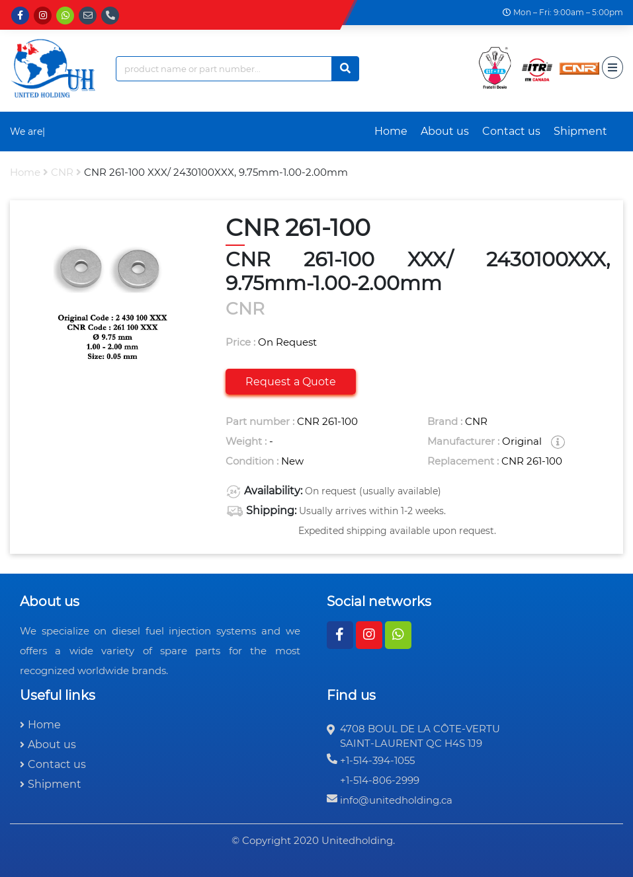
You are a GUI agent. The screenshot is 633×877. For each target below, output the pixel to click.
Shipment (580, 131)
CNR (62, 172)
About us (445, 131)
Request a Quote (290, 381)
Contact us (511, 131)
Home (390, 131)
